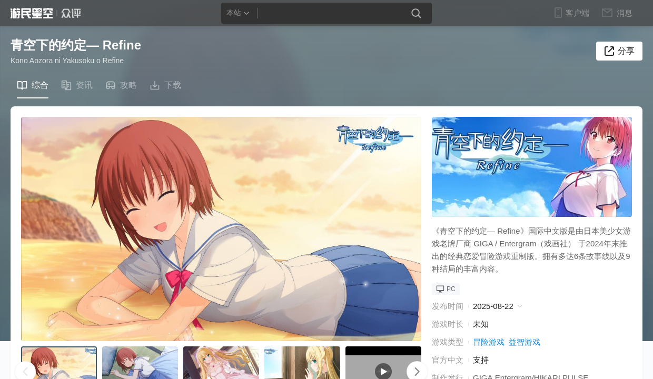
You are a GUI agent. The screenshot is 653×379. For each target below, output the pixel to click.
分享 (626, 50)
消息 (623, 12)
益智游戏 (524, 341)
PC (446, 289)
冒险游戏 (488, 341)
